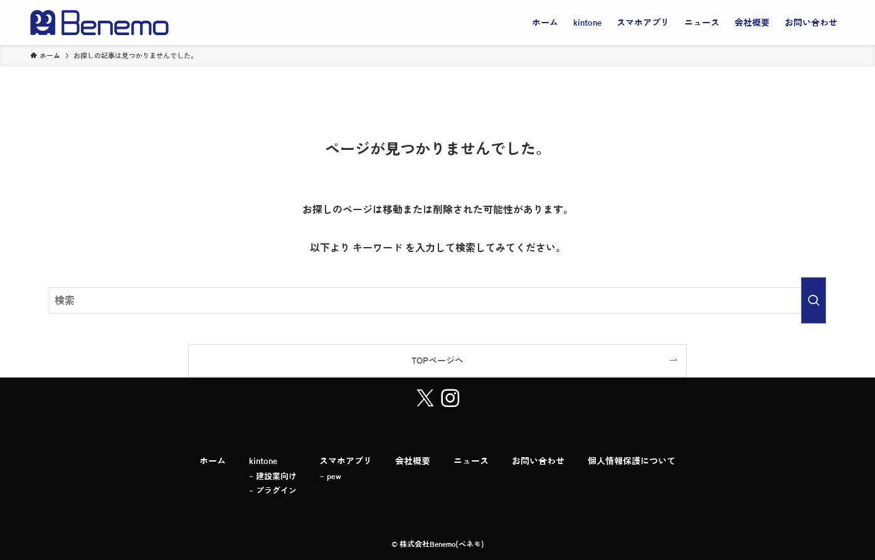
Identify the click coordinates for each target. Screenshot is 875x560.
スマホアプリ (345, 461)
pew (334, 476)
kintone (263, 461)
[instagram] (450, 398)
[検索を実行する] (813, 300)
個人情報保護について (632, 461)
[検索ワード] (438, 300)
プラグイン (276, 491)
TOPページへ (437, 360)
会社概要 (412, 461)
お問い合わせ (538, 461)
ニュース (471, 461)
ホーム (212, 461)
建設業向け (276, 476)
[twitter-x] (425, 398)
